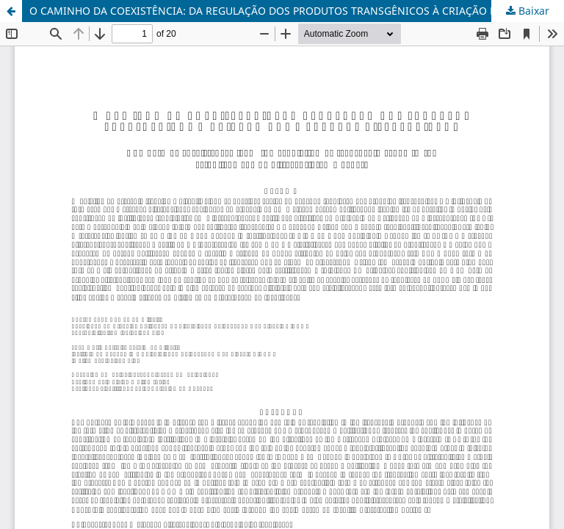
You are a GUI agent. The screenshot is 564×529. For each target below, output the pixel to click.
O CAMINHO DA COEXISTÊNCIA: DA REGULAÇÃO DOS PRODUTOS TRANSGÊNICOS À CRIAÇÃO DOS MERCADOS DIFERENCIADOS (296, 11)
